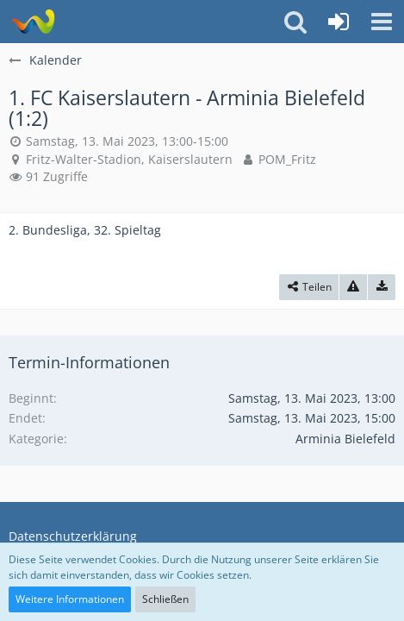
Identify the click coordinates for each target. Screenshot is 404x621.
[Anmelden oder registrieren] (338, 21)
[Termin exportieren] (381, 287)
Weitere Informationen (70, 599)
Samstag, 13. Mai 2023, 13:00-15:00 (127, 141)
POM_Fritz (287, 159)
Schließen (165, 599)
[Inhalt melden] (353, 287)
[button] (381, 21)
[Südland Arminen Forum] (32, 21)
